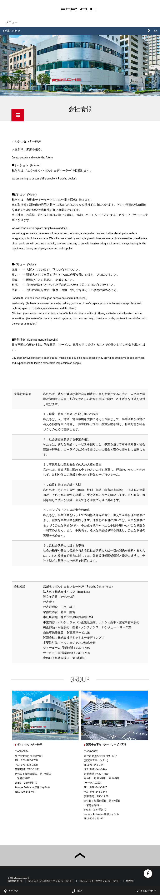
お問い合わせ (11, 31)
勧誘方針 (130, 881)
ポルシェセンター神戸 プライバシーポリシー (100, 881)
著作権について (15, 881)
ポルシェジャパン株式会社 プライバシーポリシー (51, 881)
